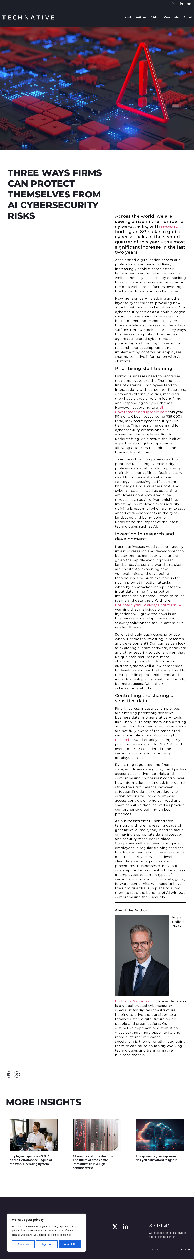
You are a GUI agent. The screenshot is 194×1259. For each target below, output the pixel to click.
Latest (127, 17)
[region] (46, 1233)
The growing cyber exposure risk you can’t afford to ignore (156, 1158)
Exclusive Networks (132, 1001)
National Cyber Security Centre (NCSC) (149, 605)
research (171, 226)
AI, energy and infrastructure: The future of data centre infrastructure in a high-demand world (93, 1162)
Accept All (70, 1244)
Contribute (171, 17)
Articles (141, 17)
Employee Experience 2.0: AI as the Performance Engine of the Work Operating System (31, 1160)
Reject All (46, 1244)
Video (155, 17)
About (188, 17)
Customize (23, 1244)
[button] (9, 1074)
